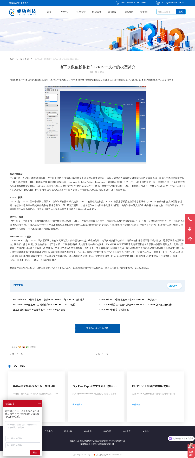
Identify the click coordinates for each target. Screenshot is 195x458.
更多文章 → (174, 286)
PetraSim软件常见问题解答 (115, 309)
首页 (12, 59)
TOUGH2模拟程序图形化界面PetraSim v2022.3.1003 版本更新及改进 (136, 304)
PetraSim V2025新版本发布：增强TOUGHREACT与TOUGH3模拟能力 (49, 299)
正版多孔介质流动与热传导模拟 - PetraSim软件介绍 (39, 309)
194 (33, 347)
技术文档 (24, 59)
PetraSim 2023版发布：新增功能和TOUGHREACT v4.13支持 (44, 304)
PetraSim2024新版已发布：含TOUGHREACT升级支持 (129, 299)
